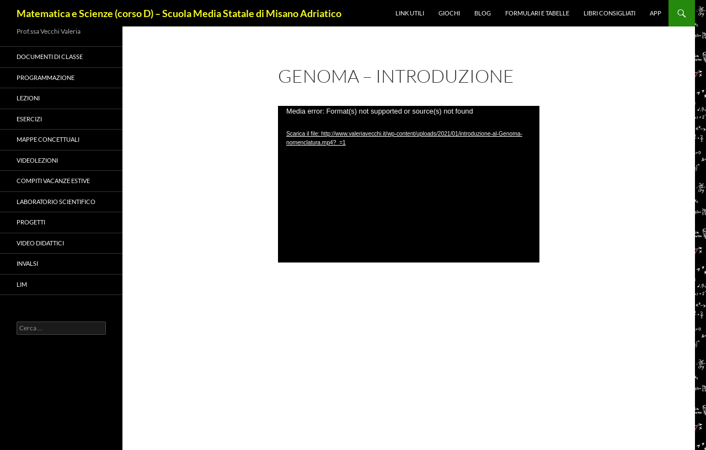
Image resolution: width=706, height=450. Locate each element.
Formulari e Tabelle (537, 13)
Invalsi (27, 263)
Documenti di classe (50, 56)
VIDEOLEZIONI (37, 160)
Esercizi (29, 118)
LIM (22, 284)
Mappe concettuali (48, 139)
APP (655, 13)
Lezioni (28, 97)
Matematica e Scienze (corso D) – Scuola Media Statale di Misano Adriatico (179, 13)
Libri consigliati (609, 13)
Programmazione (45, 77)
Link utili (409, 13)
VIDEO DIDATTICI (40, 243)
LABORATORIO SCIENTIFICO (56, 201)
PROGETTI (31, 222)
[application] (408, 184)
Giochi (449, 13)
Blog (482, 13)
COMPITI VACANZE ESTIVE (53, 180)
